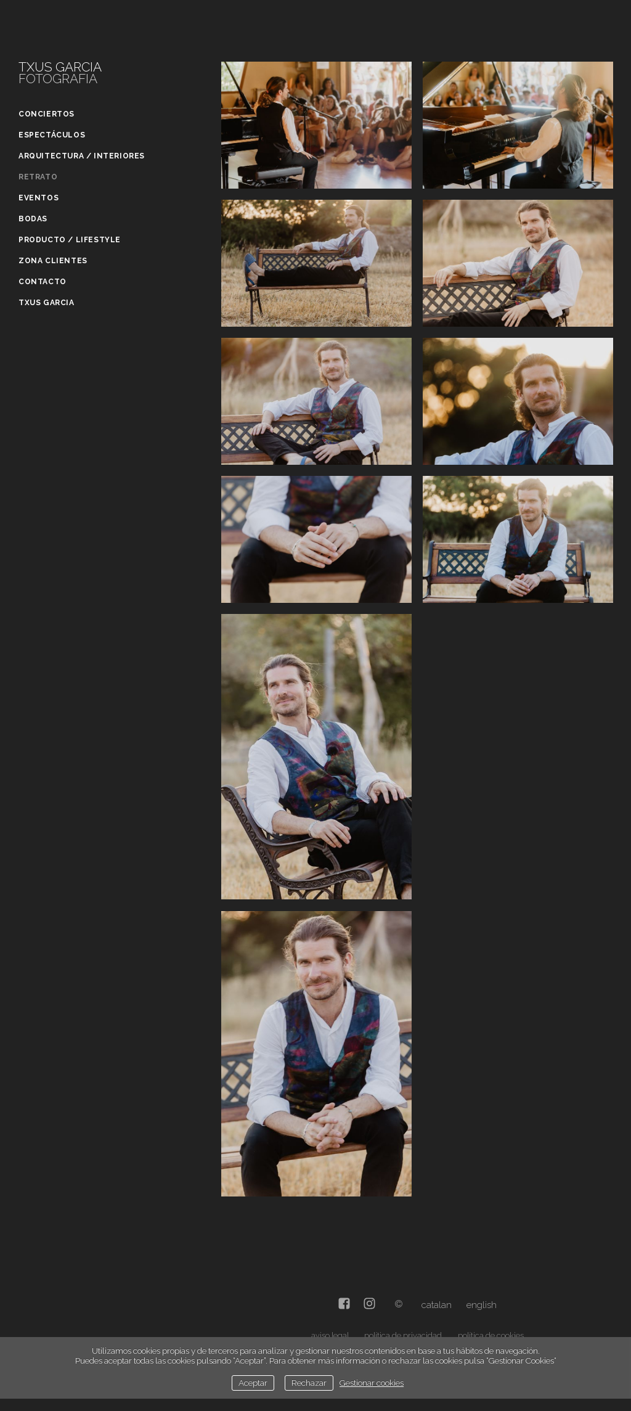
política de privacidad (403, 1335)
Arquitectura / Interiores (81, 156)
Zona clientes (53, 260)
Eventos (38, 198)
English (481, 1305)
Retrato (37, 177)
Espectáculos (51, 135)
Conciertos (46, 114)
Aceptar (252, 1383)
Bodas (32, 219)
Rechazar (309, 1383)
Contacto (42, 281)
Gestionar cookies (372, 1383)
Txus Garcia (46, 302)
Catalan (436, 1305)
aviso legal (330, 1335)
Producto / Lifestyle (69, 239)
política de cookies (491, 1335)
